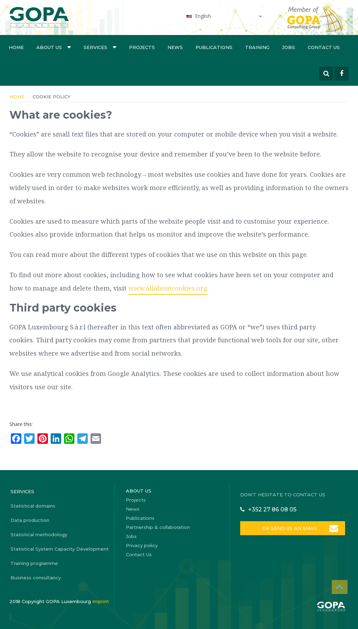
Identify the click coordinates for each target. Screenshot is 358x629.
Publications (213, 47)
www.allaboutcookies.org (167, 288)
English (198, 16)
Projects (142, 47)
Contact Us (324, 47)
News (175, 47)
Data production (29, 520)
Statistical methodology (38, 534)
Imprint (100, 601)
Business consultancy (35, 577)
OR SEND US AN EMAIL (290, 528)
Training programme (34, 563)
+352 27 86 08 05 (272, 509)
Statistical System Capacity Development (59, 549)
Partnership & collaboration (158, 527)
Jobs (288, 47)
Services (100, 47)
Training (257, 47)
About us (53, 47)
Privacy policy (142, 545)
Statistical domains (32, 506)
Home (16, 47)
